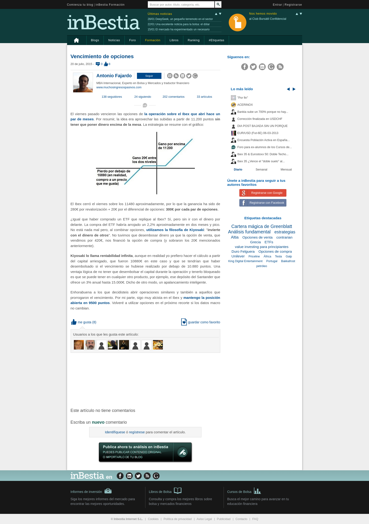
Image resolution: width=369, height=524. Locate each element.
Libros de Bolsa (165, 490)
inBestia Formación (110, 4)
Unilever (238, 256)
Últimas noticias (160, 14)
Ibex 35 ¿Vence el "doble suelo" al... (261, 161)
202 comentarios (173, 96)
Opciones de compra (275, 251)
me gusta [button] (81, 322)
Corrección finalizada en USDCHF (259, 119)
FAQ (255, 519)
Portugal (271, 261)
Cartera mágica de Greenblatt (261, 226)
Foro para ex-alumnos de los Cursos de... (264, 147)
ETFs (269, 242)
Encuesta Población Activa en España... (263, 140)
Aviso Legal (204, 519)
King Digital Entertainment (245, 261)
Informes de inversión (91, 490)
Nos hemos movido (263, 13)
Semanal (261, 169)
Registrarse (293, 4)
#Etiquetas (216, 40)
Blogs (95, 40)
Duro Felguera (243, 251)
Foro (132, 40)
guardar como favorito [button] (200, 322)
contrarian (284, 237)
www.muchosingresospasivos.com (119, 87)
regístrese (137, 432)
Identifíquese (115, 432)
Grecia (255, 242)
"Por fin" (242, 97)
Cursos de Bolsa (244, 490)
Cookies (153, 519)
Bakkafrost (288, 261)
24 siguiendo (142, 96)
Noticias (114, 40)
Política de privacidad (178, 519)
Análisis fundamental (249, 231)
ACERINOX (245, 104)
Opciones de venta (257, 237)
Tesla (278, 256)
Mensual (286, 169)
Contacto (241, 519)
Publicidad (224, 519)
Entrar (277, 4)
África (267, 256)
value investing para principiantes (262, 247)
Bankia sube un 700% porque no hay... (262, 112)
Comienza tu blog (80, 4)
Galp (289, 256)
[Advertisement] (146, 379)
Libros (174, 40)
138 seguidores (112, 96)
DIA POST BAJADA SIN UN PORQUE (262, 126)
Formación (152, 40)
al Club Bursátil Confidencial (267, 18)
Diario (238, 169)
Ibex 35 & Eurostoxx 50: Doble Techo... (263, 154)
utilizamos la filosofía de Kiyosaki (175, 230)
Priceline (254, 256)
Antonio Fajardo (114, 75)
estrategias (284, 232)
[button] (149, 76)
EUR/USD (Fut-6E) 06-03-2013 (257, 133)
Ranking (194, 40)
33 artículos (204, 96)
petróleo (261, 266)
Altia (235, 237)
